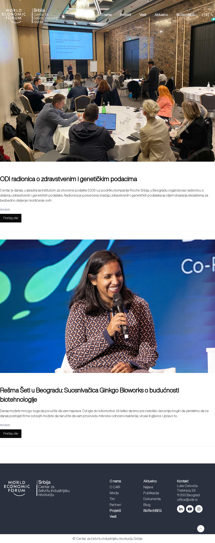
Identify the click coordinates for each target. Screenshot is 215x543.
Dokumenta (152, 498)
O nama (105, 14)
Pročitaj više (10, 218)
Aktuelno (161, 14)
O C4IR (115, 487)
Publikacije (151, 492)
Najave (148, 487)
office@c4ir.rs (187, 499)
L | (203, 14)
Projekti (125, 14)
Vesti (142, 14)
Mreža (114, 492)
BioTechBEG (185, 14)
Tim (112, 498)
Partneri (115, 504)
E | (207, 14)
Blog (146, 504)
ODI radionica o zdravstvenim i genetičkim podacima (68, 179)
